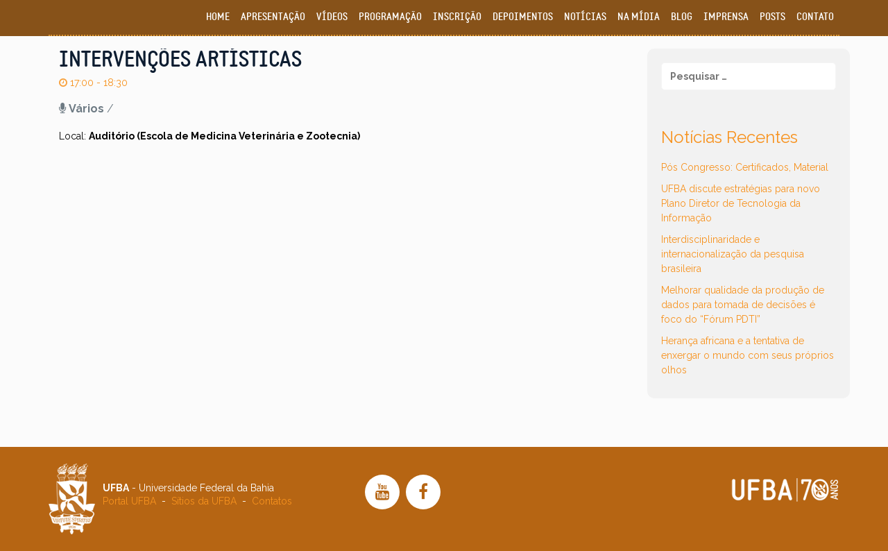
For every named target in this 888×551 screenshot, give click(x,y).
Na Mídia (638, 17)
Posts (772, 17)
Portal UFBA (129, 501)
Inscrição (457, 17)
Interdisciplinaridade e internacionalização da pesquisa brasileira (732, 254)
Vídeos (332, 17)
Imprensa (726, 17)
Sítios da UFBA (204, 501)
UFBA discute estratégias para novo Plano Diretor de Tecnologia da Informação (740, 203)
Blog (681, 17)
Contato (815, 17)
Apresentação (273, 17)
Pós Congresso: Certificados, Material (744, 167)
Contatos (272, 501)
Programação (390, 17)
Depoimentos (523, 17)
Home (218, 17)
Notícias (585, 17)
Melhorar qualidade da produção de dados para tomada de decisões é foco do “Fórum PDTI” (742, 305)
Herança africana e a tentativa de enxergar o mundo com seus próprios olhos (747, 355)
